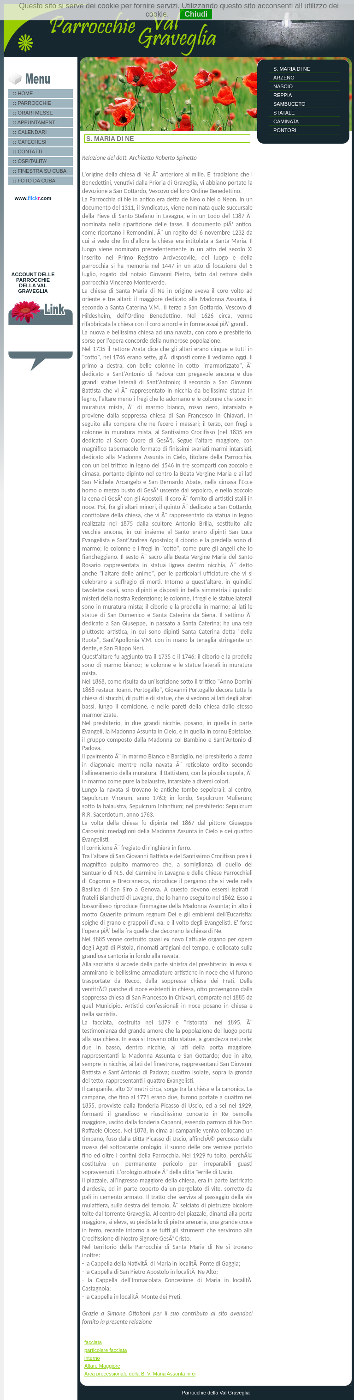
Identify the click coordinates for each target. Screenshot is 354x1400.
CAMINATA (286, 121)
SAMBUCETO (289, 104)
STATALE (284, 112)
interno (92, 1358)
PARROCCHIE (32, 103)
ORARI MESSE (33, 112)
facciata (93, 1342)
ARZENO (284, 77)
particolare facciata (105, 1350)
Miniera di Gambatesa (40, 346)
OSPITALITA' (30, 161)
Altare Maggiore (102, 1366)
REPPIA (282, 95)
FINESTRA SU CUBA (39, 171)
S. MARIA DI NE (291, 69)
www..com (33, 198)
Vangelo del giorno (36, 330)
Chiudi (195, 14)
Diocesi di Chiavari (36, 335)
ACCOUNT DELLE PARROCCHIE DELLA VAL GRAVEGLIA (32, 283)
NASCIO (283, 86)
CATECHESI (30, 142)
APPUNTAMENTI (35, 122)
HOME (23, 93)
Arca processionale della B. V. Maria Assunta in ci (139, 1373)
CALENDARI (30, 132)
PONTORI (284, 130)
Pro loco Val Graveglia (40, 341)
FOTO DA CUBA (34, 180)
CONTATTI (27, 151)
